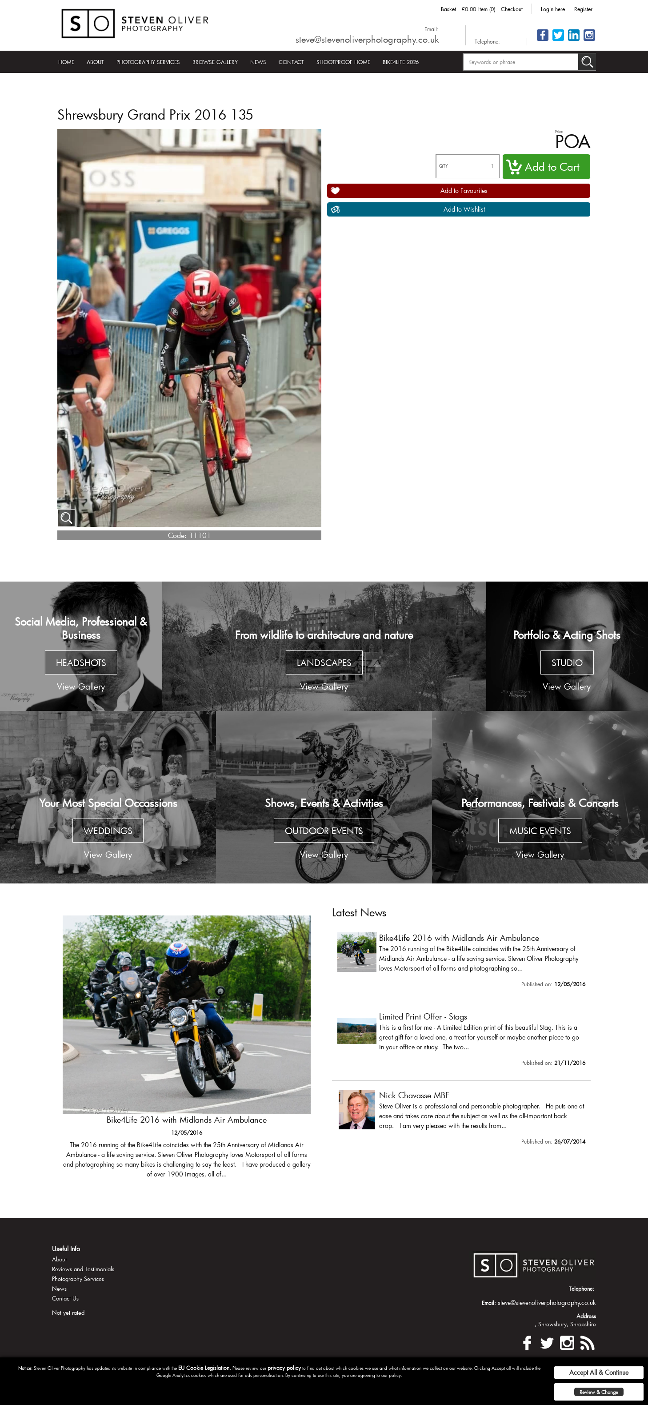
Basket (448, 8)
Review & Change (599, 1392)
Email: (431, 28)
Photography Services (148, 61)
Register (583, 8)
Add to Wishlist (464, 209)
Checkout (512, 8)
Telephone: (487, 41)
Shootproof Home (343, 61)
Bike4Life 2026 (401, 61)
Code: (177, 535)
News (258, 61)
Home (66, 61)
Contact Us (65, 1298)
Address (586, 1316)
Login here (553, 8)
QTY (443, 166)
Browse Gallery (215, 61)
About (95, 61)
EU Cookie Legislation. (204, 1367)
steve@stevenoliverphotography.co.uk (367, 39)
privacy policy (284, 1367)
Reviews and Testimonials (83, 1269)
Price (559, 131)
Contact (291, 61)
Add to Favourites (464, 190)
